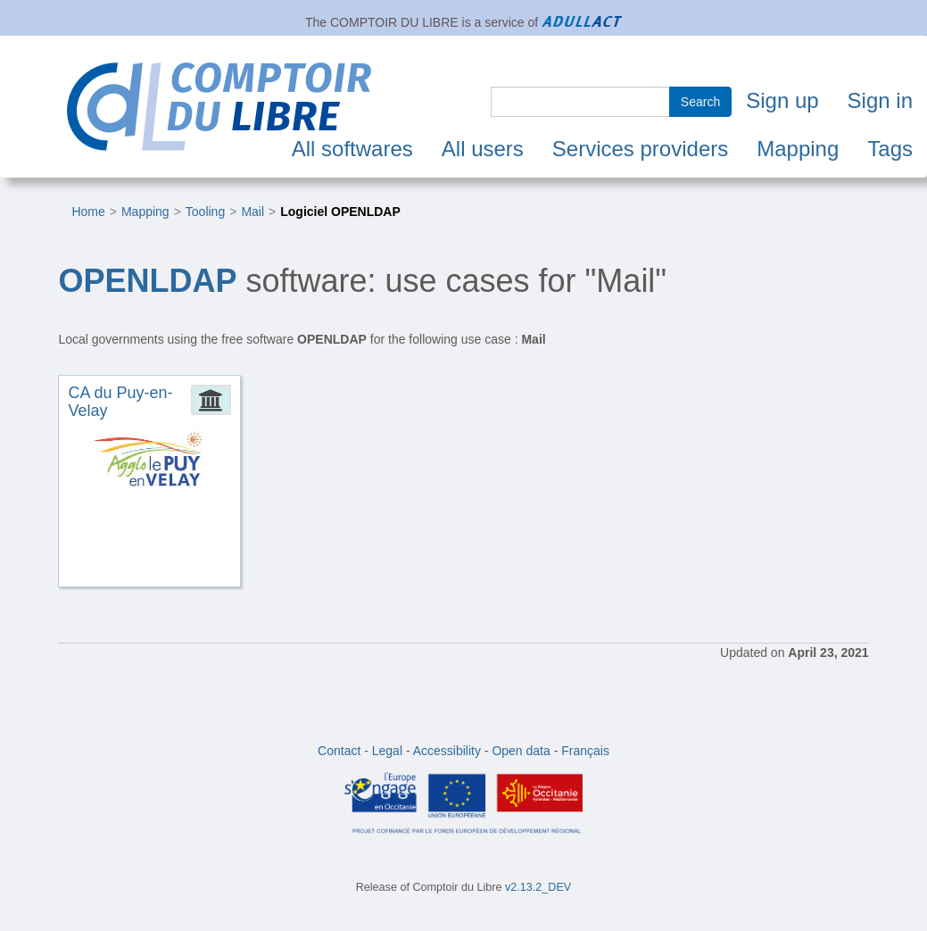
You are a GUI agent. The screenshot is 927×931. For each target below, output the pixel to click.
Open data (521, 751)
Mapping (798, 149)
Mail (252, 211)
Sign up (782, 100)
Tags (890, 149)
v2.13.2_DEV (538, 887)
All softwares (352, 149)
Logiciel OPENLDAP (340, 211)
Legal (387, 751)
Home (87, 211)
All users (483, 149)
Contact (339, 751)
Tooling (205, 211)
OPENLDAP (147, 280)
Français (585, 751)
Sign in (880, 100)
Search (700, 102)
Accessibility (447, 751)
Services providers (640, 149)
